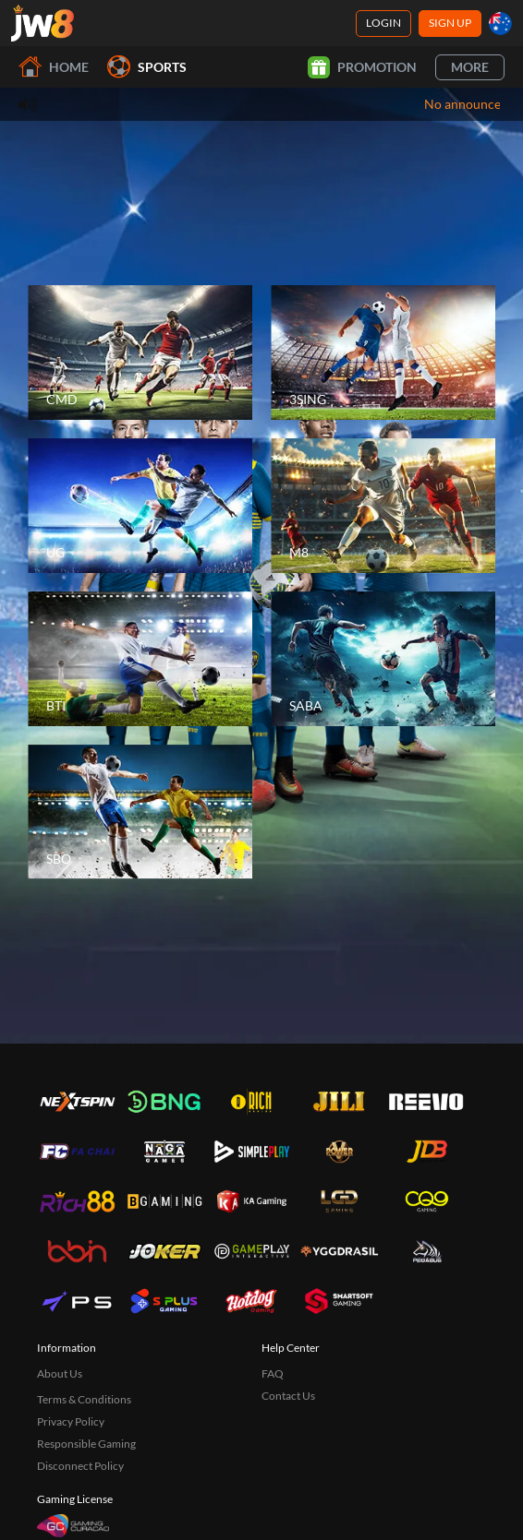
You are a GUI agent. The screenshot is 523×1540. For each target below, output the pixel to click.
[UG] (140, 505)
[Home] (42, 23)
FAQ (273, 1373)
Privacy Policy (70, 1421)
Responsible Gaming (86, 1443)
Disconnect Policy (80, 1466)
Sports (147, 66)
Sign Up (450, 23)
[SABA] (383, 658)
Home (53, 66)
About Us (59, 1373)
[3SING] (383, 352)
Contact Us (288, 1396)
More (470, 67)
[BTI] (140, 658)
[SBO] (140, 812)
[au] (500, 23)
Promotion (362, 67)
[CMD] (140, 352)
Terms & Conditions (84, 1399)
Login (383, 23)
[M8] (383, 505)
